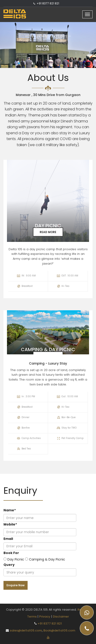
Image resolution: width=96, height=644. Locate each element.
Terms (32, 616)
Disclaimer (61, 616)
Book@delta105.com (59, 630)
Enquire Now (15, 585)
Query (9, 564)
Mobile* (10, 524)
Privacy (44, 616)
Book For (11, 553)
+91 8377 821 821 (48, 3)
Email (8, 538)
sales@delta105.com (26, 630)
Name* (9, 510)
